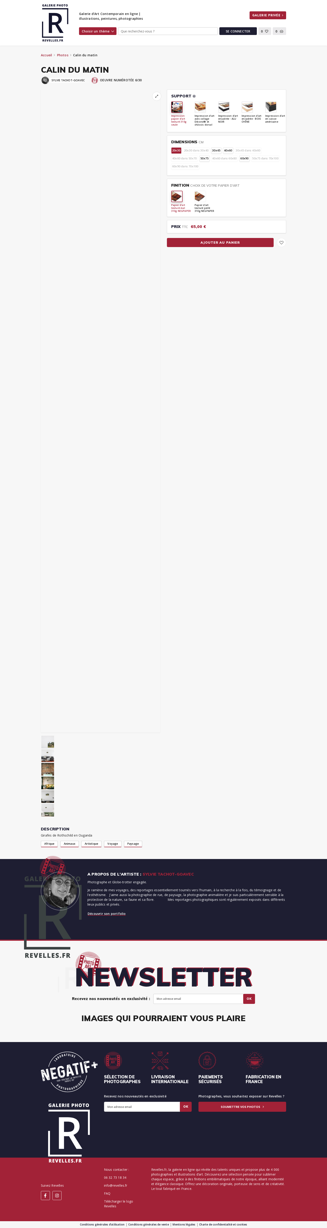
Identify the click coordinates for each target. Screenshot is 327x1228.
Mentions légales (184, 1224)
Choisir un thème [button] (98, 31)
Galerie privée (267, 15)
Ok (249, 998)
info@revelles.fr (115, 1185)
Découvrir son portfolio (107, 913)
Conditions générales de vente (148, 1224)
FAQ (107, 1193)
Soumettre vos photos (242, 1107)
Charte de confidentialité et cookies (223, 1224)
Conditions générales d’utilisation (102, 1224)
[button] (264, 31)
